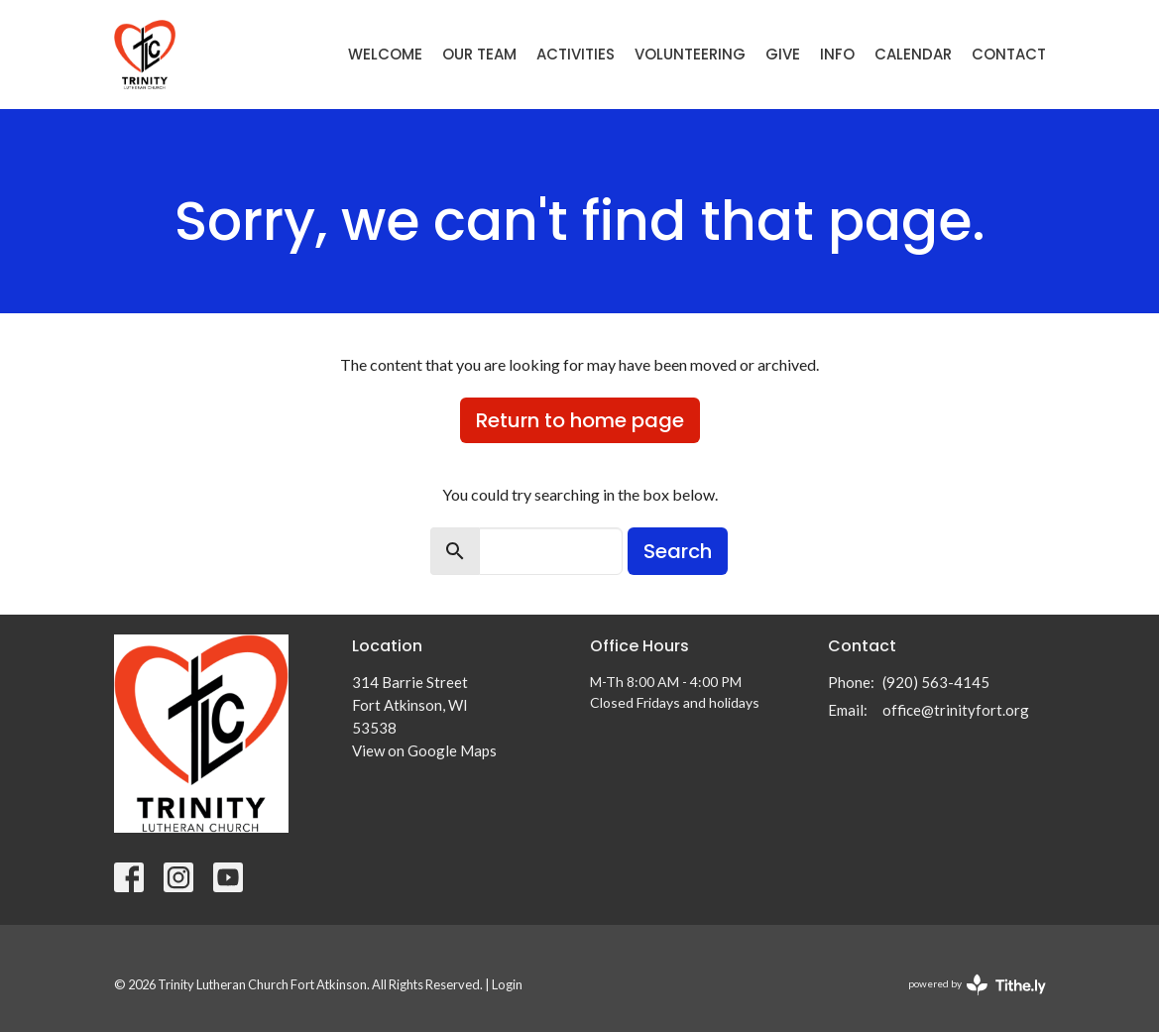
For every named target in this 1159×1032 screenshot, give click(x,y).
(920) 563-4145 (935, 682)
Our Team (479, 54)
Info (837, 54)
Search (677, 551)
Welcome (385, 54)
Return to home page (580, 420)
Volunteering (690, 54)
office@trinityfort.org (955, 710)
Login (507, 984)
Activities (575, 54)
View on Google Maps (424, 750)
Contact (1009, 54)
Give (782, 54)
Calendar (913, 54)
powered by (977, 985)
